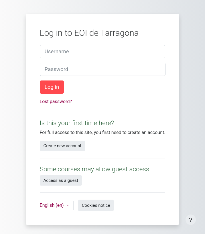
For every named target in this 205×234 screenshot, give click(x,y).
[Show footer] (191, 220)
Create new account (63, 145)
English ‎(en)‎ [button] (52, 205)
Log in (52, 87)
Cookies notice (96, 205)
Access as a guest (61, 180)
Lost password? (56, 101)
